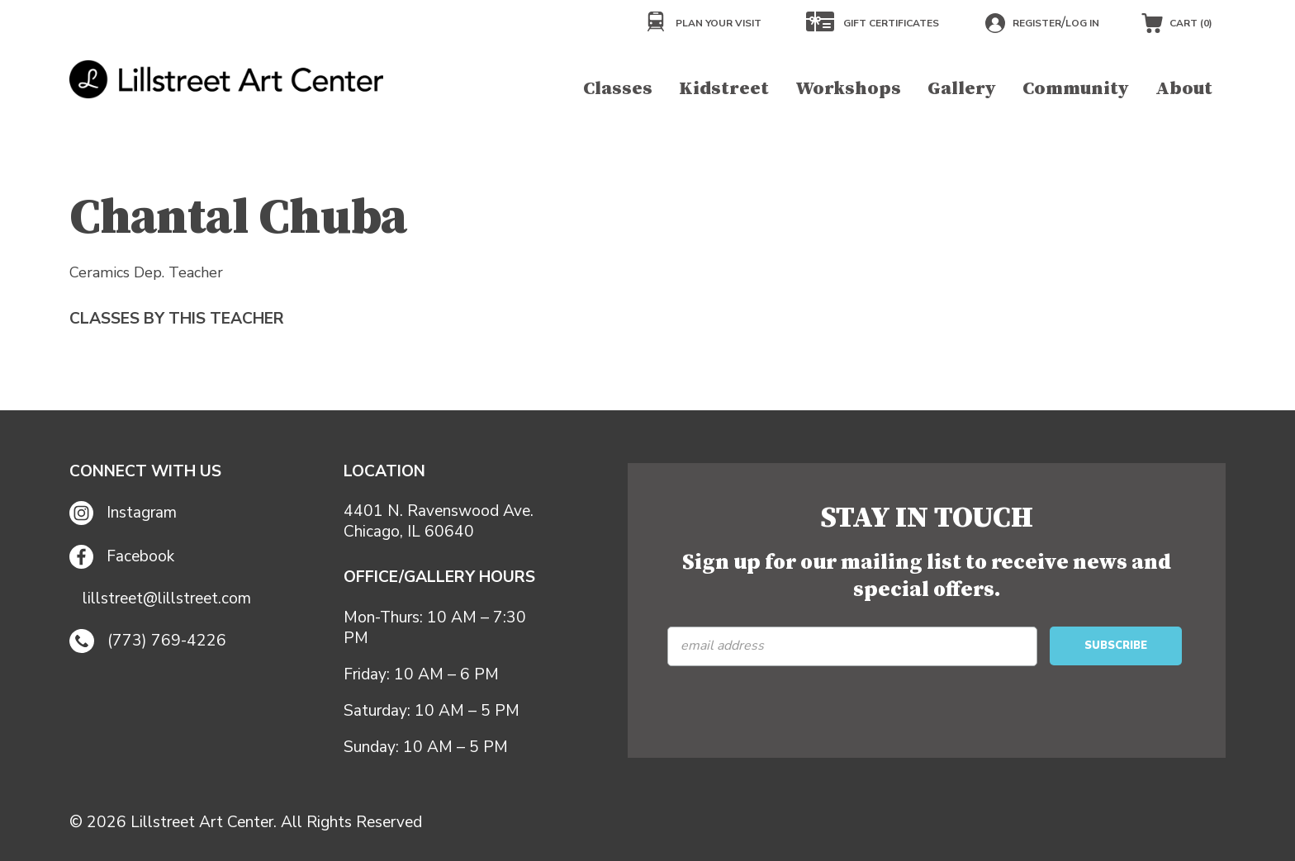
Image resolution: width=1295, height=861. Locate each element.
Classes (617, 89)
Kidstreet (724, 89)
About (1183, 89)
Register (1037, 23)
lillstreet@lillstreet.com (167, 599)
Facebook (121, 557)
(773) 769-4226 (147, 641)
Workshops (848, 89)
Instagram (123, 513)
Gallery (961, 89)
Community (1075, 89)
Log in (1082, 23)
